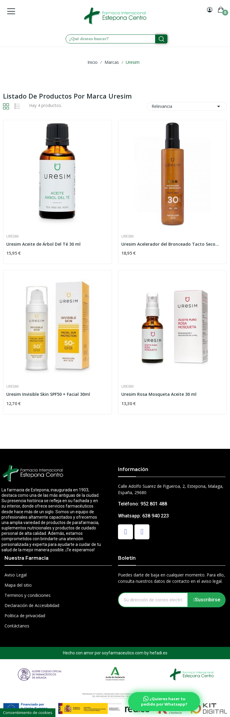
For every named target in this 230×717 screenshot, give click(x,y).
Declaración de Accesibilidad (31, 605)
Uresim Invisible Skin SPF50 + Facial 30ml (48, 394)
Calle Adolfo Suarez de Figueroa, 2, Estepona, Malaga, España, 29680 (170, 489)
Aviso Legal (15, 575)
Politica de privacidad (24, 615)
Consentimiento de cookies (27, 712)
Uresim (12, 236)
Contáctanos (16, 626)
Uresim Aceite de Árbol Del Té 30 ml (43, 244)
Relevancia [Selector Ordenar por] (187, 106)
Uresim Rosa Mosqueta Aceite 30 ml (158, 394)
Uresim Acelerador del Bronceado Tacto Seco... (170, 244)
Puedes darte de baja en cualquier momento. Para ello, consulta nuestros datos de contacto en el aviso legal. (171, 578)
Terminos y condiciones (27, 595)
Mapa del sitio (18, 585)
